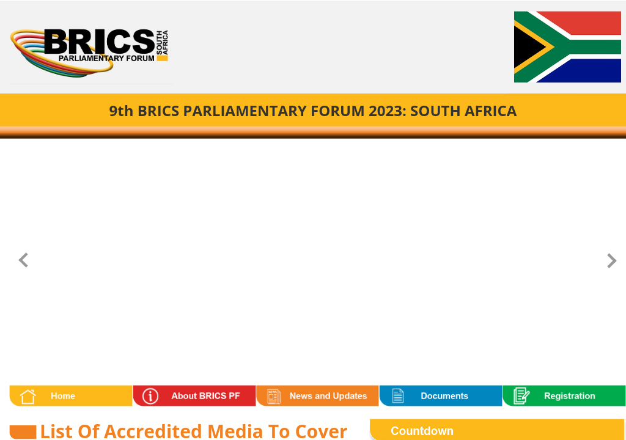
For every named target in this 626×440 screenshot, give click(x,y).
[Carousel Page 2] (311, 150)
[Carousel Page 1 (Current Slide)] (299, 150)
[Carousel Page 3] (324, 150)
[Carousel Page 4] (337, 150)
